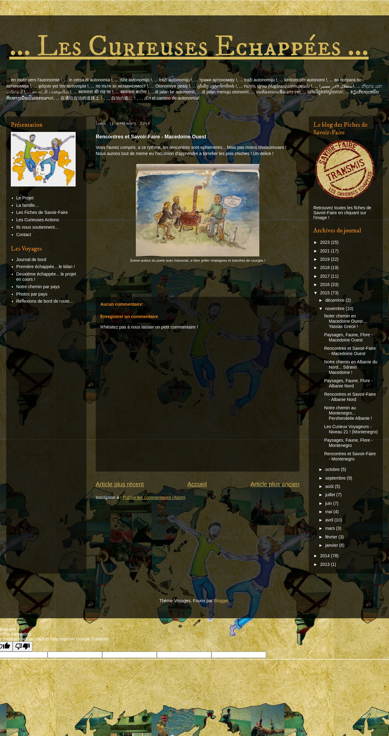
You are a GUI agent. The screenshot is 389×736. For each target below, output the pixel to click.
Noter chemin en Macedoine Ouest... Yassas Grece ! (345, 321)
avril (329, 519)
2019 (325, 259)
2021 (325, 250)
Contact (23, 234)
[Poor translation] (22, 646)
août (330, 486)
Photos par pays (32, 294)
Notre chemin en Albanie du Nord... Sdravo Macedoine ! (350, 367)
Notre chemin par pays (38, 286)
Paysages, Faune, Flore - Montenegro (348, 443)
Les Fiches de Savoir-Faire (42, 212)
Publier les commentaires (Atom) (154, 497)
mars (330, 528)
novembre (335, 308)
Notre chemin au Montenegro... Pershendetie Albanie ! (348, 413)
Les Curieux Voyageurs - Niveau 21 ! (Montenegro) (351, 429)
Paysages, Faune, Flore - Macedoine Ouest (348, 337)
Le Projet (25, 197)
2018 (325, 267)
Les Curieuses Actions (37, 219)
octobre (333, 469)
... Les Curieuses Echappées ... (189, 46)
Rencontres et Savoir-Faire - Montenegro (350, 456)
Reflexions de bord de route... (44, 301)
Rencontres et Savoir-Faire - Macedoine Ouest (350, 351)
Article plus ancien (274, 484)
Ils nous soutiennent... (37, 227)
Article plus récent (120, 484)
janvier (332, 545)
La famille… (27, 205)
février (331, 536)
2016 (325, 284)
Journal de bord (31, 259)
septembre (336, 478)
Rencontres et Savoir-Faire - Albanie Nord (350, 397)
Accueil (197, 484)
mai (329, 511)
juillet (330, 494)
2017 (325, 276)
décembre (335, 300)
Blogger (221, 600)
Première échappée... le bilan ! (45, 266)
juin (329, 503)
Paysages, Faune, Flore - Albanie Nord (348, 383)
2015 (325, 292)
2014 (325, 555)
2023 (325, 242)
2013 (325, 564)
